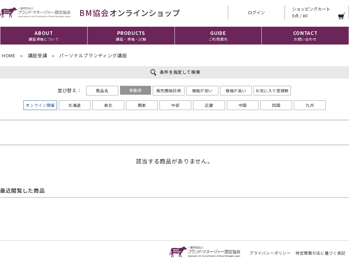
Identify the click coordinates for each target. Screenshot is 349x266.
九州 (310, 105)
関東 (142, 105)
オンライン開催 (40, 105)
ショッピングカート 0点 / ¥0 (311, 12)
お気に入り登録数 (272, 90)
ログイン (256, 12)
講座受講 (37, 55)
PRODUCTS (131, 36)
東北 (108, 105)
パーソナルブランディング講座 (93, 55)
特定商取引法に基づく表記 (320, 253)
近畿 (209, 105)
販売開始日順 (168, 90)
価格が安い (202, 90)
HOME (9, 55)
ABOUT (43, 36)
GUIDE (218, 36)
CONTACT (305, 36)
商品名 (102, 90)
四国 (276, 105)
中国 (243, 105)
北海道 (74, 105)
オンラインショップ (90, 12)
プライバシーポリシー (270, 253)
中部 (175, 105)
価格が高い (235, 90)
